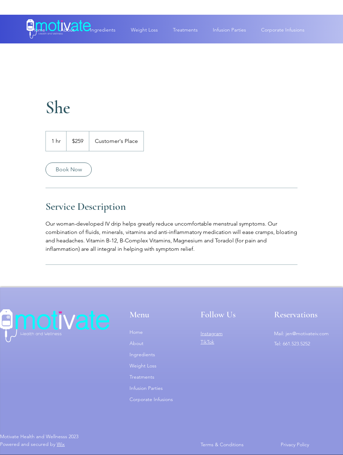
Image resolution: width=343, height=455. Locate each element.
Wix (61, 444)
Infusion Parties (146, 388)
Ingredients (142, 354)
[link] (69, 170)
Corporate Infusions (151, 399)
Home (136, 332)
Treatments (142, 377)
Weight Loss (143, 366)
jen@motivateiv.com (307, 333)
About (137, 343)
